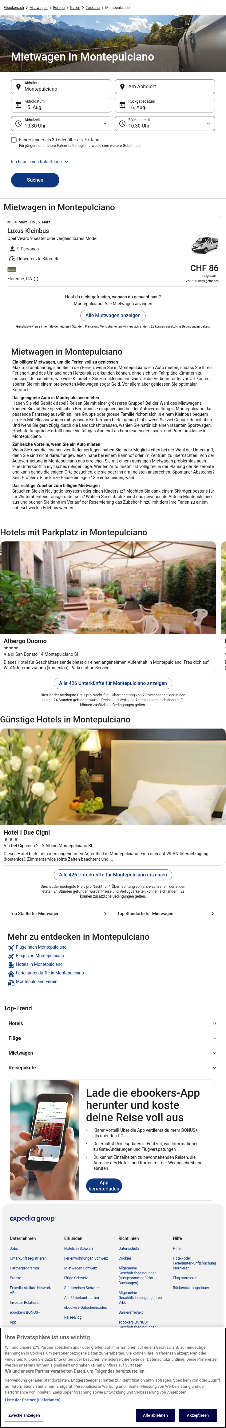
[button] (113, 161)
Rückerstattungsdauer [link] (191, 1288)
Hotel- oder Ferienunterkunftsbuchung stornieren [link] (194, 1263)
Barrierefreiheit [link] (131, 1312)
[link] (113, 948)
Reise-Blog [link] (73, 1317)
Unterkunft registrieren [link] (28, 1258)
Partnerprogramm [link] (24, 1268)
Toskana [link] (93, 8)
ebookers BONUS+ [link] (25, 1312)
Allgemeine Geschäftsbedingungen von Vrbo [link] (141, 1298)
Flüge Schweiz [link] (76, 1278)
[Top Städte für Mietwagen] (59, 913)
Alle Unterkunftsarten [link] (81, 1298)
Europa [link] (59, 8)
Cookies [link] (125, 1258)
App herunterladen (104, 1186)
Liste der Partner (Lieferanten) (33, 1407)
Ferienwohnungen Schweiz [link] (86, 1258)
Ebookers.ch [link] (14, 8)
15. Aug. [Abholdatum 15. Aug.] (34, 107)
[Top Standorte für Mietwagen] (167, 913)
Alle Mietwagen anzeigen (113, 315)
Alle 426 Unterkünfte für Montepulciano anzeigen (113, 683)
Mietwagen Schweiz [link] (80, 1268)
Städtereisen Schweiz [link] (81, 1288)
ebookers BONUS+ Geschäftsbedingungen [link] (138, 1324)
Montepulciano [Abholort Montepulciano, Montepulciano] (41, 89)
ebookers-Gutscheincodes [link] (85, 1307)
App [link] (13, 1322)
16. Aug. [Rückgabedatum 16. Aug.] (138, 107)
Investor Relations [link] (24, 1302)
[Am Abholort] (165, 86)
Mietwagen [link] (39, 8)
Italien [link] (75, 8)
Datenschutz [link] (129, 1248)
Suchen (35, 180)
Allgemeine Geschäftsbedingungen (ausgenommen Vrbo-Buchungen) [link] (138, 1275)
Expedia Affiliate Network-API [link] (31, 1290)
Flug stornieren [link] (185, 1278)
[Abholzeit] (61, 123)
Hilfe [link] (176, 1248)
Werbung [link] (17, 1332)
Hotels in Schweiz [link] (78, 1248)
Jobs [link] (14, 1248)
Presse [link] (15, 1278)
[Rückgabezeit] (165, 123)
